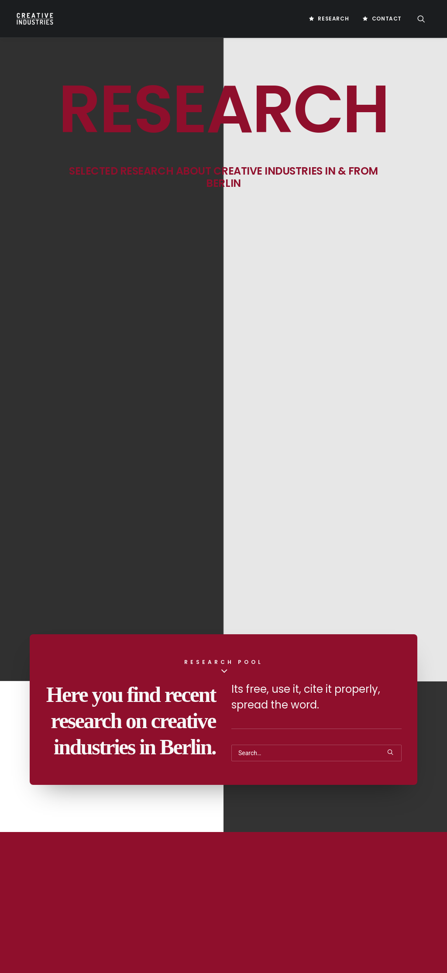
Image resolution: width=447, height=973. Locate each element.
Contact (387, 18)
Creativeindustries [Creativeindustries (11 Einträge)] (332, 872)
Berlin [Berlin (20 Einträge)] (316, 816)
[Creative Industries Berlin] (34, 19)
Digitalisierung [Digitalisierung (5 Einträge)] (355, 886)
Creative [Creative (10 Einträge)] (399, 858)
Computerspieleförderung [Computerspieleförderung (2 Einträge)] (342, 858)
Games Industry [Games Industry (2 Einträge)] (383, 942)
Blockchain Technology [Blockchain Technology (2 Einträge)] (366, 816)
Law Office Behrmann (52, 932)
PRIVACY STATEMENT (191, 833)
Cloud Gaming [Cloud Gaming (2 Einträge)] (398, 844)
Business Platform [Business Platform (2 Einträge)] (332, 830)
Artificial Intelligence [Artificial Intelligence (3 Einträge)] (337, 802)
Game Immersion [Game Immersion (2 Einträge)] (384, 928)
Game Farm (38, 921)
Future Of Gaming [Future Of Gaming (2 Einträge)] (330, 928)
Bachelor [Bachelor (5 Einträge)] (390, 802)
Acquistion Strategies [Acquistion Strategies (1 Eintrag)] (336, 788)
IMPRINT (175, 818)
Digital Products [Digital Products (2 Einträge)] (329, 914)
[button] (425, 19)
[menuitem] (329, 19)
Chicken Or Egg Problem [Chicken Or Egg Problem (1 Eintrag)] (338, 844)
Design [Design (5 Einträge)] (316, 886)
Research (333, 18)
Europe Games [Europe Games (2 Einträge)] (380, 914)
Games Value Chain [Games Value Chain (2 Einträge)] (377, 956)
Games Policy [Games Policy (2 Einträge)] (325, 956)
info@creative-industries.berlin (79, 863)
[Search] (316, 324)
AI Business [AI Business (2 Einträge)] (390, 788)
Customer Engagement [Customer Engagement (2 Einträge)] (397, 872)
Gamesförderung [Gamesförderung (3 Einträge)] (330, 942)
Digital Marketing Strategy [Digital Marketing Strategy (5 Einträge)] (343, 900)
